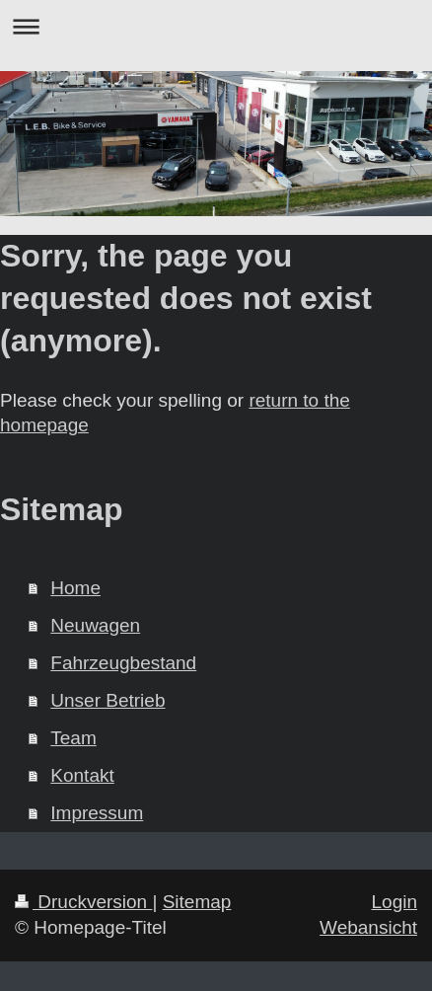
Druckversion (83, 901)
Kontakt (81, 775)
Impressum (96, 812)
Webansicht (368, 927)
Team (73, 737)
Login (395, 901)
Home (75, 587)
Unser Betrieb (107, 700)
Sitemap (197, 901)
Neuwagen (95, 625)
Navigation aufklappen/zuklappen (216, 26)
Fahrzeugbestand (123, 662)
